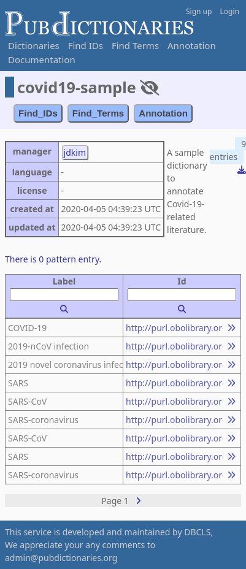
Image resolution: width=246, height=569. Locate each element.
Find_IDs (38, 113)
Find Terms (135, 45)
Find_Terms (98, 113)
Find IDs (85, 45)
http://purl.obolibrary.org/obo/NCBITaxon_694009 (174, 383)
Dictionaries (34, 45)
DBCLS (197, 532)
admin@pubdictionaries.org (61, 557)
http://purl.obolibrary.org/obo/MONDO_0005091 (174, 438)
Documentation (41, 59)
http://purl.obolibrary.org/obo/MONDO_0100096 (174, 328)
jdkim (75, 152)
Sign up (199, 11)
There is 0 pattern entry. (53, 259)
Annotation (191, 45)
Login (229, 11)
